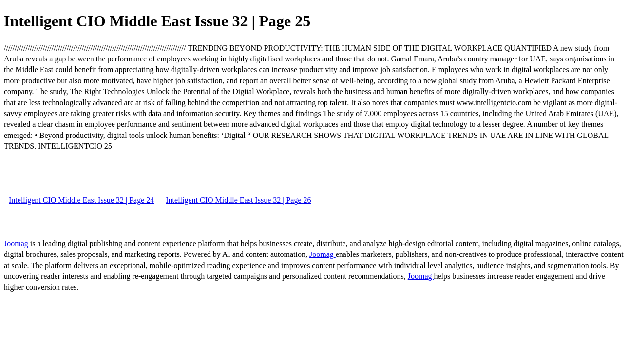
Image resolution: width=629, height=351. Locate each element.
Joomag (17, 243)
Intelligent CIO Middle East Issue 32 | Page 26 (238, 200)
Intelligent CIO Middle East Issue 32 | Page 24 (81, 200)
